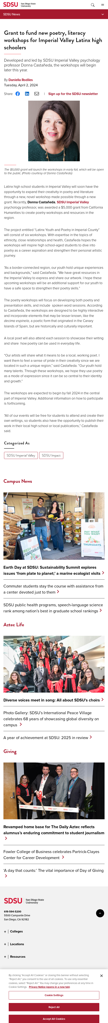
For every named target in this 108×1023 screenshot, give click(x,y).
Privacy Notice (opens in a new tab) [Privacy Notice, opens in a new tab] (49, 991)
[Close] (101, 980)
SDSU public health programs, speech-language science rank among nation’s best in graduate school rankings (53, 608)
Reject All (54, 1011)
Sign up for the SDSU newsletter (73, 93)
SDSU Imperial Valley (73, 202)
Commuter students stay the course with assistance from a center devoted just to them (53, 589)
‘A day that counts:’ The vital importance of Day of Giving (53, 870)
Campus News (17, 481)
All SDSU (102, 5)
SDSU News (11, 14)
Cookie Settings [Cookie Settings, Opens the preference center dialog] (54, 999)
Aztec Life (13, 624)
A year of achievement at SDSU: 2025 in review (45, 737)
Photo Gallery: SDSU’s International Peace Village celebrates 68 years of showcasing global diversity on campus (51, 719)
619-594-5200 (12, 911)
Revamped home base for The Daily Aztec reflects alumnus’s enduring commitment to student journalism (53, 830)
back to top (100, 913)
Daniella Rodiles (20, 79)
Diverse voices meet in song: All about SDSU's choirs (51, 700)
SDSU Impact (51, 455)
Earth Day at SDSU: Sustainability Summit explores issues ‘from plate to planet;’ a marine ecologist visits (52, 570)
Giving (10, 751)
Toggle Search (92, 4)
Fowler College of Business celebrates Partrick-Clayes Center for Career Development (51, 855)
